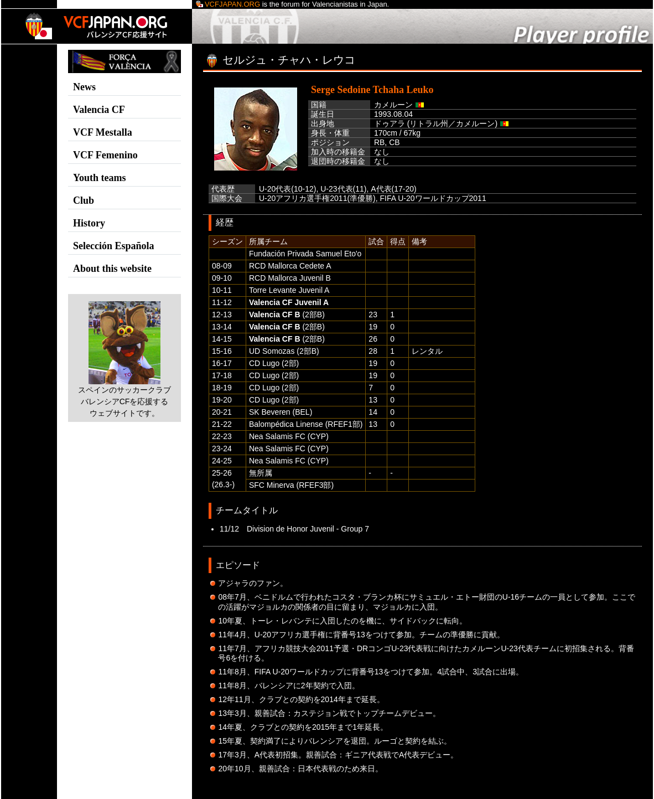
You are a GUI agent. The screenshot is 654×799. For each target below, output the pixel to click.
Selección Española (113, 245)
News (84, 86)
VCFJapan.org (228, 4)
